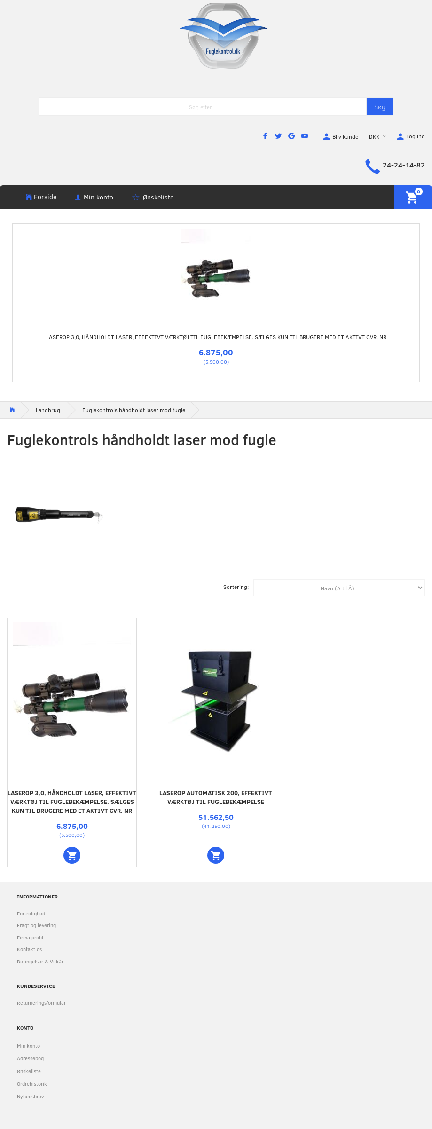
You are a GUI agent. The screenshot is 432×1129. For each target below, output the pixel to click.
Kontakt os (29, 949)
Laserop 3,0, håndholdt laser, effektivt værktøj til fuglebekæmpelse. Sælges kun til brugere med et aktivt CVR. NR (216, 337)
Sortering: (236, 586)
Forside (45, 196)
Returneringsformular (41, 1002)
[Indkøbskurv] (413, 197)
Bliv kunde (345, 136)
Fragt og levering (36, 925)
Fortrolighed (31, 913)
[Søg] (379, 106)
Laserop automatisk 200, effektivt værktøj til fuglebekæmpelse (215, 797)
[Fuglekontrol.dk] (216, 35)
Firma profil (30, 937)
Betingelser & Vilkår (40, 961)
